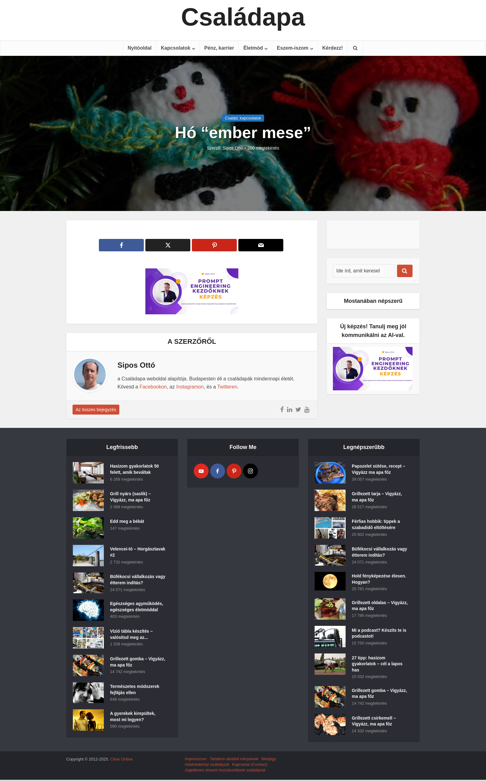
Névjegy (269, 760)
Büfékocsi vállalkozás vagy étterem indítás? (132, 580)
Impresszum (196, 760)
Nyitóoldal (140, 48)
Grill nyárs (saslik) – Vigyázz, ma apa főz (130, 497)
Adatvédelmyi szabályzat (207, 765)
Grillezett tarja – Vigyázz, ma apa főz (377, 497)
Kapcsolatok (175, 48)
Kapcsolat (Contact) (249, 765)
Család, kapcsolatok (243, 118)
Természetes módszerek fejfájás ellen (135, 690)
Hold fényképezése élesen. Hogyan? (379, 579)
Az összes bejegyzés (96, 409)
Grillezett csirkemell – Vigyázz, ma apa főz (374, 722)
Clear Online (121, 760)
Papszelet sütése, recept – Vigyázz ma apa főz (379, 469)
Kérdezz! (332, 48)
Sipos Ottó (233, 148)
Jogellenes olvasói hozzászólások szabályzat (225, 771)
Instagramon (190, 386)
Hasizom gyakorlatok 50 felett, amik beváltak (135, 469)
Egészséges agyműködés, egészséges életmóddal (137, 607)
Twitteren (227, 386)
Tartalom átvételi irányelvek (234, 760)
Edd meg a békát (127, 521)
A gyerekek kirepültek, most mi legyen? (133, 717)
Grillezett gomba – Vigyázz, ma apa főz (130, 662)
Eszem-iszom (292, 48)
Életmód (253, 48)
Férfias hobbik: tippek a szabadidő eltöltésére (376, 525)
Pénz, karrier (219, 48)
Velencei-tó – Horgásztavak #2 (127, 552)
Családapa (243, 17)
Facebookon (153, 386)
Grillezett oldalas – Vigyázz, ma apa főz (372, 606)
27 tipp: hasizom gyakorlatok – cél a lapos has (377, 665)
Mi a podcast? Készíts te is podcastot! (379, 634)
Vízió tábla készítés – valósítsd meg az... (131, 634)
